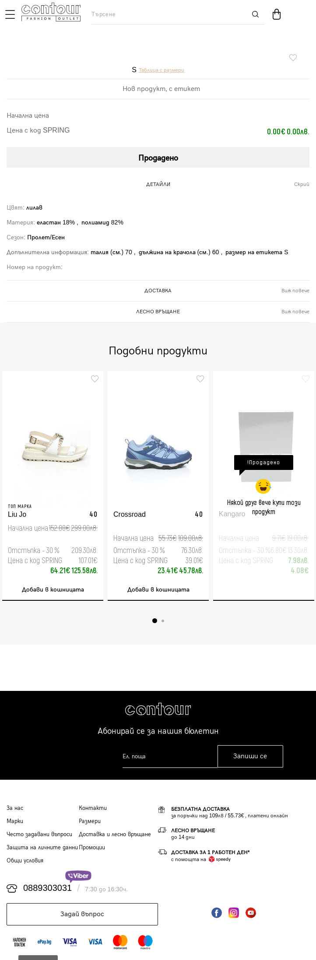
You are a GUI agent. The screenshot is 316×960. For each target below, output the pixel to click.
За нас (15, 808)
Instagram (233, 912)
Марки (15, 821)
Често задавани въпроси (39, 834)
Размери (90, 821)
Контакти (93, 808)
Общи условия (25, 860)
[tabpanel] (52, 486)
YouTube (251, 912)
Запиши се (250, 756)
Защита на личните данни (42, 847)
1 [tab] (154, 620)
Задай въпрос (82, 914)
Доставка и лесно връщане (115, 834)
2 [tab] (163, 621)
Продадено (158, 158)
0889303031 (47, 888)
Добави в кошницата (53, 589)
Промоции (92, 847)
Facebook (216, 912)
